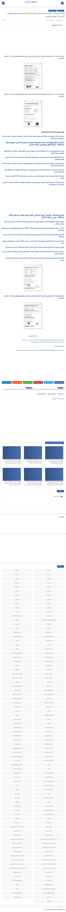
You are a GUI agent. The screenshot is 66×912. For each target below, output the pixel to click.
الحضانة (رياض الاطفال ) (17, 674)
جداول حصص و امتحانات (49, 781)
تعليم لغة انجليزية (48, 773)
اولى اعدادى (17, 760)
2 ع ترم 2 (49, 595)
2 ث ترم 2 (49, 587)
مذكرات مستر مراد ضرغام (49, 868)
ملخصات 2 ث (17, 876)
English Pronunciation (17, 616)
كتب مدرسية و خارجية (49, 814)
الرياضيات (48, 682)
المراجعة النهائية (17, 736)
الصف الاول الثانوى (48, 690)
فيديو (49, 802)
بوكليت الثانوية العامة (17, 764)
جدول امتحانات (17, 781)
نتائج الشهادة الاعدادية (48, 893)
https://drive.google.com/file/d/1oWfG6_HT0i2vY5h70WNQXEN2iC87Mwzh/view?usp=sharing (40, 350)
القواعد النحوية (17, 719)
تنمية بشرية (17, 777)
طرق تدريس (17, 793)
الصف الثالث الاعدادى (49, 694)
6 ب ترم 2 (17, 611)
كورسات (49, 818)
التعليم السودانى (49, 661)
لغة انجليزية (49, 822)
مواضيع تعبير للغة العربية (48, 889)
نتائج (17, 889)
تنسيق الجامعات (49, 777)
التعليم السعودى (17, 657)
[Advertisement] (33, 42)
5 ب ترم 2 (17, 607)
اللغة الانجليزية (49, 727)
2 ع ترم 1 (17, 591)
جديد (17, 785)
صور (49, 793)
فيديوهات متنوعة (49, 806)
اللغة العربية (49, 731)
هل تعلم (49, 897)
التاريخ (17, 649)
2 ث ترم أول (17, 587)
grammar (17, 624)
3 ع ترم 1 (49, 603)
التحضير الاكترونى (49, 653)
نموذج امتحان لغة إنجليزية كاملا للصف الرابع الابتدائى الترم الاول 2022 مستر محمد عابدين (34, 247)
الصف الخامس (17, 702)
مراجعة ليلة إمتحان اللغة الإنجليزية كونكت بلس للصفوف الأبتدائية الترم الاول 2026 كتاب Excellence (54, 483)
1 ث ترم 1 (49, 574)
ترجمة (48, 769)
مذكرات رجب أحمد (17, 843)
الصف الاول (49, 686)
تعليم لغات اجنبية (17, 769)
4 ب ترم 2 (49, 607)
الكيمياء (49, 723)
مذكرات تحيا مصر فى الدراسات (49, 843)
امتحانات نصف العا (48, 756)
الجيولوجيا (17, 669)
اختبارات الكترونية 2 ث (49, 636)
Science (49, 624)
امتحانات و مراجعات (49, 760)
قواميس (17, 810)
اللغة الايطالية (17, 727)
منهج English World (17, 880)
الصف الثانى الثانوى (48, 702)
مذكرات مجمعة (17, 851)
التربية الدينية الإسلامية (17, 653)
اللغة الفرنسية (17, 731)
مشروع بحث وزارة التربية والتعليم (17, 868)
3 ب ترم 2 (49, 599)
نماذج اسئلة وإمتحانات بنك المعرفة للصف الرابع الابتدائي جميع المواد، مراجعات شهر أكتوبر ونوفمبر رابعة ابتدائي (34, 144)
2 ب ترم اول (17, 583)
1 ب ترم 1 (49, 570)
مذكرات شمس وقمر (17, 847)
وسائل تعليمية (17, 897)
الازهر (17, 645)
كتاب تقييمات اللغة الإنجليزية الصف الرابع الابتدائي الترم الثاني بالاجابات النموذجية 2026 (34, 461)
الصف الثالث (17, 690)
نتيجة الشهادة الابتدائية (17, 893)
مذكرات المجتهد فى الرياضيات (17, 839)
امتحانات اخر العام (49, 748)
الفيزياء (17, 715)
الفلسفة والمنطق (48, 715)
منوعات (17, 884)
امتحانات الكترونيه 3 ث (17, 748)
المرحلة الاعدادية (17, 740)
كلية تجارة (17, 814)
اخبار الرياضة (17, 632)
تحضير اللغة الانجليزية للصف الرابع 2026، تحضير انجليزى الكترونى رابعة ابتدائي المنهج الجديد (54, 461)
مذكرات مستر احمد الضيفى (48, 860)
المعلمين (17, 744)
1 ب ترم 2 (17, 570)
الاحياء (48, 645)
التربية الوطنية (48, 657)
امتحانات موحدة (41, 394)
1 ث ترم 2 (17, 574)
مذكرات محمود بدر (49, 855)
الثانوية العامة (17, 661)
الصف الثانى (49, 698)
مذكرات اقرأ (49, 831)
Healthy (17, 620)
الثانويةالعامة (49, 665)
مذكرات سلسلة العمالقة (49, 847)
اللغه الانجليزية (49, 736)
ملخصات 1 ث (49, 876)
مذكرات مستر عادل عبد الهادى (49, 864)
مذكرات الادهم (17, 831)
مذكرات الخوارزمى (49, 835)
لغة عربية (17, 822)
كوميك (17, 818)
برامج (49, 764)
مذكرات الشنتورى (17, 835)
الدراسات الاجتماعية (17, 678)
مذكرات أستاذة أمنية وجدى (17, 826)
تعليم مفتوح (17, 773)
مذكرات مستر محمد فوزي (17, 864)
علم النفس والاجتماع (49, 798)
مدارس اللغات (48, 826)
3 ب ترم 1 (17, 595)
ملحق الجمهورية (17, 872)
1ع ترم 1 (49, 578)
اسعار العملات (48, 640)
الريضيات (17, 682)
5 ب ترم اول (49, 611)
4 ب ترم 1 (61, 10)
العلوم (48, 711)
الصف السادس (17, 707)
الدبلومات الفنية (49, 678)
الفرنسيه (17, 711)
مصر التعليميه (48, 872)
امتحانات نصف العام (17, 756)
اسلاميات (17, 640)
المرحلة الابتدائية (49, 740)
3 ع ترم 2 (17, 599)
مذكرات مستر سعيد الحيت (17, 860)
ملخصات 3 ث (49, 880)
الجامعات (17, 665)
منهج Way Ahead (49, 884)
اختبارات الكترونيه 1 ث (17, 636)
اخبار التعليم (49, 632)
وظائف (49, 901)
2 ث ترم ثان (48, 591)
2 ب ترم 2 (49, 583)
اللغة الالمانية (17, 723)
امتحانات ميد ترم (17, 752)
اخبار (17, 628)
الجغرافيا (49, 669)
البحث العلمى (49, 649)
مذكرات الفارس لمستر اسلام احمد (49, 839)
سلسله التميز (48, 789)
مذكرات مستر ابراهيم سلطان (17, 855)
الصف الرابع (52, 10)
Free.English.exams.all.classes (49, 620)
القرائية (49, 719)
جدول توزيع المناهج (48, 785)
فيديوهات (17, 802)
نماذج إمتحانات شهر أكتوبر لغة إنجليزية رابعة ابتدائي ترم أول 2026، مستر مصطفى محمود (12, 483)
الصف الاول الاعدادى (17, 686)
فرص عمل (17, 798)
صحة (17, 789)
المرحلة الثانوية (48, 744)
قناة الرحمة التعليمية (49, 810)
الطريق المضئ (31, 2)
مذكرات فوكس (48, 851)
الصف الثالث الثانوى (17, 694)
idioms (48, 628)
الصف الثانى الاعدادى (17, 698)
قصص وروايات (17, 806)
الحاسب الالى (49, 674)
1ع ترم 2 (17, 578)
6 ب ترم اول (49, 616)
